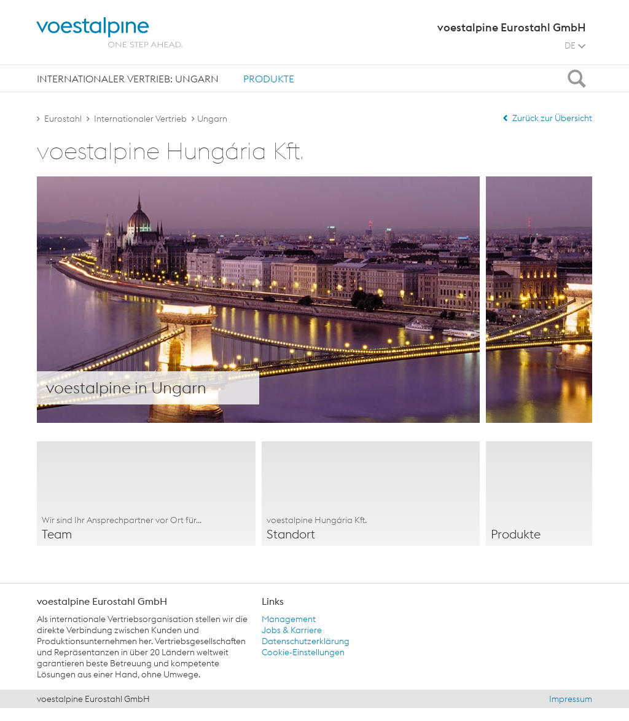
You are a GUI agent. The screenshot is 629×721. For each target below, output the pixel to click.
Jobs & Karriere (292, 630)
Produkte (268, 79)
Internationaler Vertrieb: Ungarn (128, 79)
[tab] (128, 78)
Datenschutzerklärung (306, 641)
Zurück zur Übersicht (547, 118)
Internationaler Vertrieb (140, 118)
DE (575, 45)
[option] (146, 493)
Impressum (570, 698)
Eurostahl (63, 118)
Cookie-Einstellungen (303, 652)
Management (289, 618)
